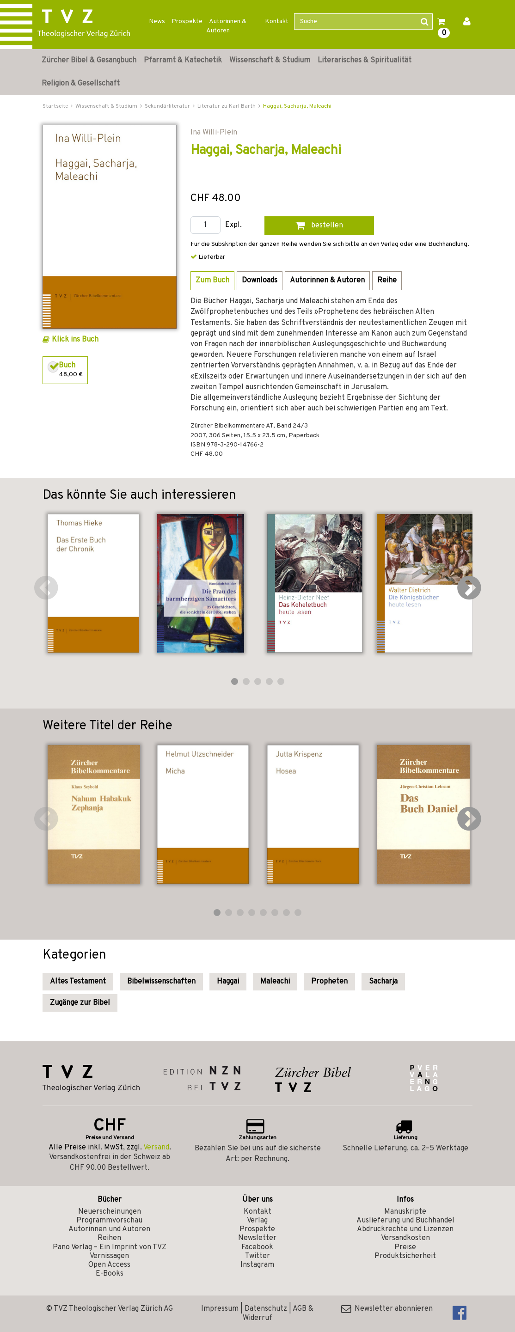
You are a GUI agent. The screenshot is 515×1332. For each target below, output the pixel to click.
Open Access (109, 1265)
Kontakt (276, 21)
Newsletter (257, 1238)
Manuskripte (405, 1211)
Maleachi (275, 981)
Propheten (329, 981)
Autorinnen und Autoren (109, 1229)
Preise (405, 1247)
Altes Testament (78, 981)
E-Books (109, 1273)
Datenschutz (266, 1309)
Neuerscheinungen (109, 1211)
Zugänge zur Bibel (80, 1003)
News (157, 21)
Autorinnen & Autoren (226, 26)
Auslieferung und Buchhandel (405, 1220)
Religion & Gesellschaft (81, 83)
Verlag (257, 1220)
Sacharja (383, 981)
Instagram (257, 1265)
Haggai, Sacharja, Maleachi (297, 106)
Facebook (257, 1247)
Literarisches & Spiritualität (364, 60)
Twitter (257, 1256)
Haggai (228, 981)
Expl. (233, 225)
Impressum (220, 1309)
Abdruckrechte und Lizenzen (405, 1229)
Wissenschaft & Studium (269, 60)
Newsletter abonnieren (387, 1309)
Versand (156, 1147)
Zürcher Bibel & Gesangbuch (89, 60)
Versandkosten (405, 1238)
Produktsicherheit (405, 1256)
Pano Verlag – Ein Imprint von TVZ (109, 1247)
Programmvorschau (109, 1220)
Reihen (109, 1238)
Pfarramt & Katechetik (183, 60)
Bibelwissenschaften (161, 981)
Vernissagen (109, 1256)
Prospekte (187, 21)
